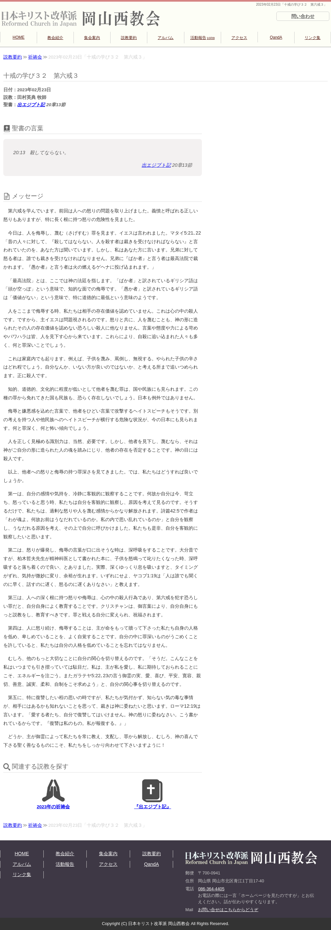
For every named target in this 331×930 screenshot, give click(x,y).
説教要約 (129, 37)
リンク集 (312, 37)
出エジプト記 (31, 104)
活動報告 (202, 37)
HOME (18, 37)
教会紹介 (55, 37)
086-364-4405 (211, 888)
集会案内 (92, 37)
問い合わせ (302, 16)
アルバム (165, 37)
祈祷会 (35, 57)
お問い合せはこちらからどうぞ (228, 909)
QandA (276, 37)
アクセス (239, 37)
